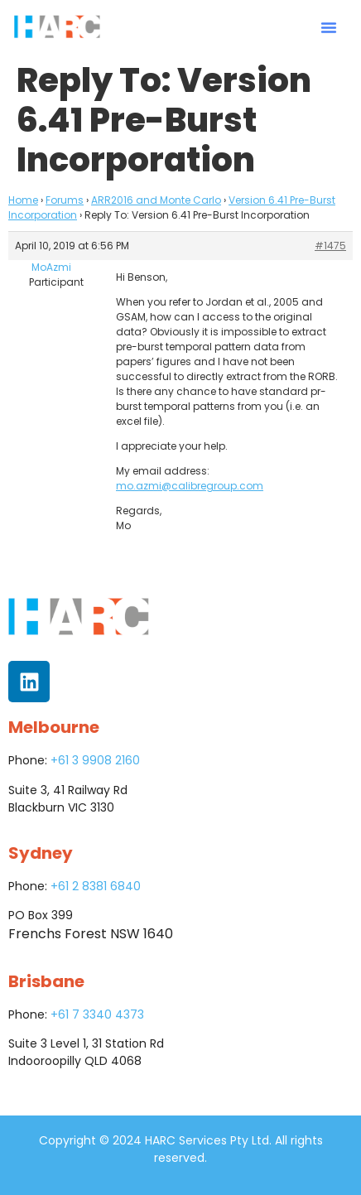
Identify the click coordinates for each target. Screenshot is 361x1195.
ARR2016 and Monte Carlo (156, 200)
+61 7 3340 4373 (97, 1014)
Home (23, 200)
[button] (328, 27)
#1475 (330, 246)
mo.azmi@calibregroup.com (189, 486)
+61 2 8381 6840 (96, 886)
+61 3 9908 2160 (95, 760)
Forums (65, 200)
